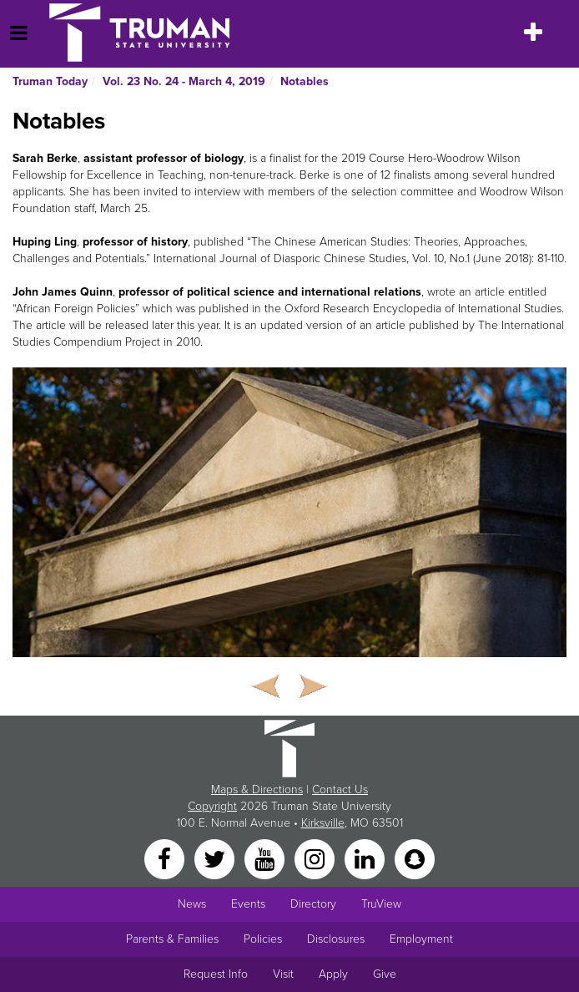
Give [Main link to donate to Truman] (384, 974)
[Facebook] (166, 858)
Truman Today (50, 81)
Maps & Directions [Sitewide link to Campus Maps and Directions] (257, 789)
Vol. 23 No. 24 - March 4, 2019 (184, 81)
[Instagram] (316, 858)
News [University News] (192, 904)
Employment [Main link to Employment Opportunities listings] (421, 939)
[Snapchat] (414, 858)
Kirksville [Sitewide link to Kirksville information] (323, 823)
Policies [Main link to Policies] (263, 939)
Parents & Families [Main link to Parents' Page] (172, 939)
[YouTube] (266, 858)
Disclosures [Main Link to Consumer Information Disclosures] (336, 939)
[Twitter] (216, 858)
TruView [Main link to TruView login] (381, 904)
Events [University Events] (248, 904)
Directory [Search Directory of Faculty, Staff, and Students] (313, 904)
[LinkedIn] (366, 858)
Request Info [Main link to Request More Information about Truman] (216, 974)
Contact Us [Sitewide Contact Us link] (340, 789)
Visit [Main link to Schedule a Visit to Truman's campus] (283, 974)
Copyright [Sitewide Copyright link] (212, 806)
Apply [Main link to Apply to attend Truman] (333, 974)
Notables (304, 81)
